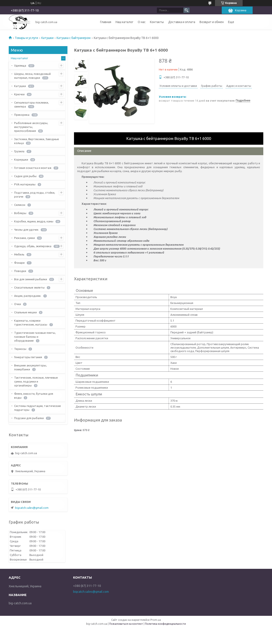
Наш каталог (124, 22)
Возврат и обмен (212, 22)
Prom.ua (155, 619)
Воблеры (20, 213)
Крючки (19, 94)
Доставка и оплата (181, 22)
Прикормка (21, 114)
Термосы (20, 348)
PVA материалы (24, 184)
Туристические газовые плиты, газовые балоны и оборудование (35, 336)
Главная (105, 22)
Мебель (19, 254)
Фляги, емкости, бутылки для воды (33, 395)
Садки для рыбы (25, 176)
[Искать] (186, 10)
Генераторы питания (28, 357)
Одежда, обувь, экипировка (32, 246)
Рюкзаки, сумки (24, 237)
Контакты (157, 22)
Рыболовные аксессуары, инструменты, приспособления (31, 126)
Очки (17, 304)
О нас (142, 22)
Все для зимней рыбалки (30, 279)
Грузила (19, 151)
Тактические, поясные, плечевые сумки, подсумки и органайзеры (36, 381)
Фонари (19, 262)
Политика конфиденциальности (165, 623)
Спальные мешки (25, 312)
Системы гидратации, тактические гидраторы (37, 407)
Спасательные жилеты (29, 287)
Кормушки (21, 159)
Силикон (19, 204)
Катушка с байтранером (74, 38)
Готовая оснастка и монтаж (32, 167)
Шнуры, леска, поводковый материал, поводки (32, 75)
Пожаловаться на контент (126, 623)
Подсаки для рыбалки (29, 418)
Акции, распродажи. (27, 295)
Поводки (20, 270)
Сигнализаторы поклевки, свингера (31, 104)
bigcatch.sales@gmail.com (32, 507)
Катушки (47, 38)
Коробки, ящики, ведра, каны (33, 221)
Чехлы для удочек (26, 229)
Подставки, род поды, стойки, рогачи (34, 194)
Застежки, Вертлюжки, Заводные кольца (36, 141)
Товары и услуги (26, 38)
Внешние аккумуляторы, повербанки (30, 367)
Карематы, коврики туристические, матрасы (30, 322)
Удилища (20, 65)
